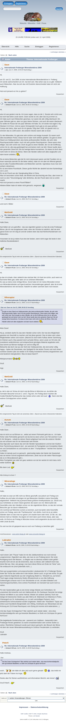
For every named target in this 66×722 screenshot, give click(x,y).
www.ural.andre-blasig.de (37, 534)
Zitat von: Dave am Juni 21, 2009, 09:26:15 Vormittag (17, 307)
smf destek (36, 716)
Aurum (7, 420)
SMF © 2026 (32, 713)
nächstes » (62, 52)
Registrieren (21, 3)
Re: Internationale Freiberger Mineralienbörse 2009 (24, 102)
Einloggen (8, 3)
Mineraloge (10, 481)
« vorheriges (54, 52)
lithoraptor (10, 297)
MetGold (9, 212)
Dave (7, 65)
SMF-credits (24, 713)
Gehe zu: (4, 698)
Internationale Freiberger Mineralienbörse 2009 (23, 68)
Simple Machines (42, 713)
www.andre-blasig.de (18, 534)
